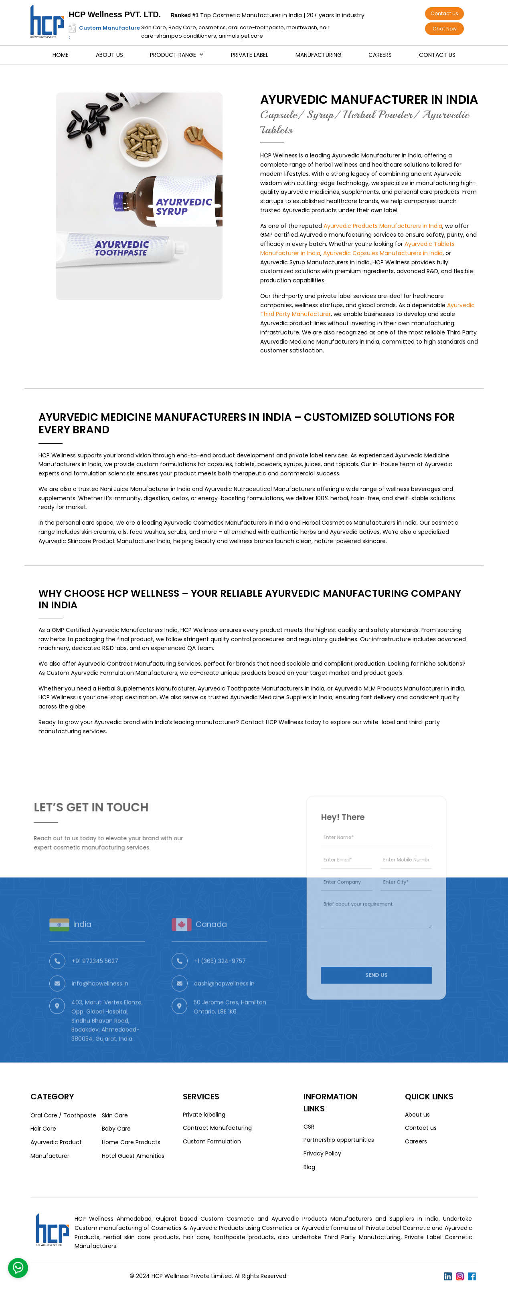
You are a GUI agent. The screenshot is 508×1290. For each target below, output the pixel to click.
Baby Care (116, 1129)
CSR (309, 1127)
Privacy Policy (322, 1153)
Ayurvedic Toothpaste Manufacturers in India (261, 688)
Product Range (173, 55)
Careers (380, 55)
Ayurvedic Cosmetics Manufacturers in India (226, 523)
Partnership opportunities (339, 1140)
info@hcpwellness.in (100, 1005)
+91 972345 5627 (95, 982)
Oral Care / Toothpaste (63, 1115)
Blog (309, 1167)
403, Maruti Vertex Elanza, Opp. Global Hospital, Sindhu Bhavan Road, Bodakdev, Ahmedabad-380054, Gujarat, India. (107, 1042)
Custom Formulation (212, 1141)
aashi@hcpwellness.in (224, 1005)
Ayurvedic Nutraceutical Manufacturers (259, 489)
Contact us (444, 13)
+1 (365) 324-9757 (220, 982)
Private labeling (204, 1115)
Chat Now (445, 28)
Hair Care (43, 1129)
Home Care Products (131, 1142)
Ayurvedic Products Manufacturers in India (383, 226)
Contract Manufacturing (217, 1128)
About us (109, 55)
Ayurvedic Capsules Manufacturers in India (383, 253)
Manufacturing (318, 55)
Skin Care (115, 1115)
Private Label (249, 55)
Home (61, 55)
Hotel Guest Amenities (133, 1156)
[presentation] (373, 934)
